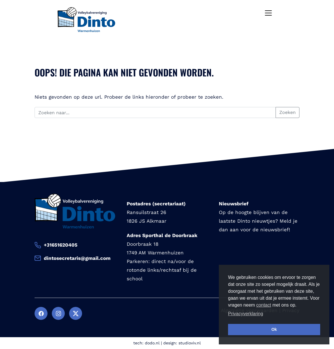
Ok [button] (274, 329)
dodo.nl (152, 343)
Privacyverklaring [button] (245, 313)
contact (263, 305)
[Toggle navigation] (268, 13)
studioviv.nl (190, 343)
